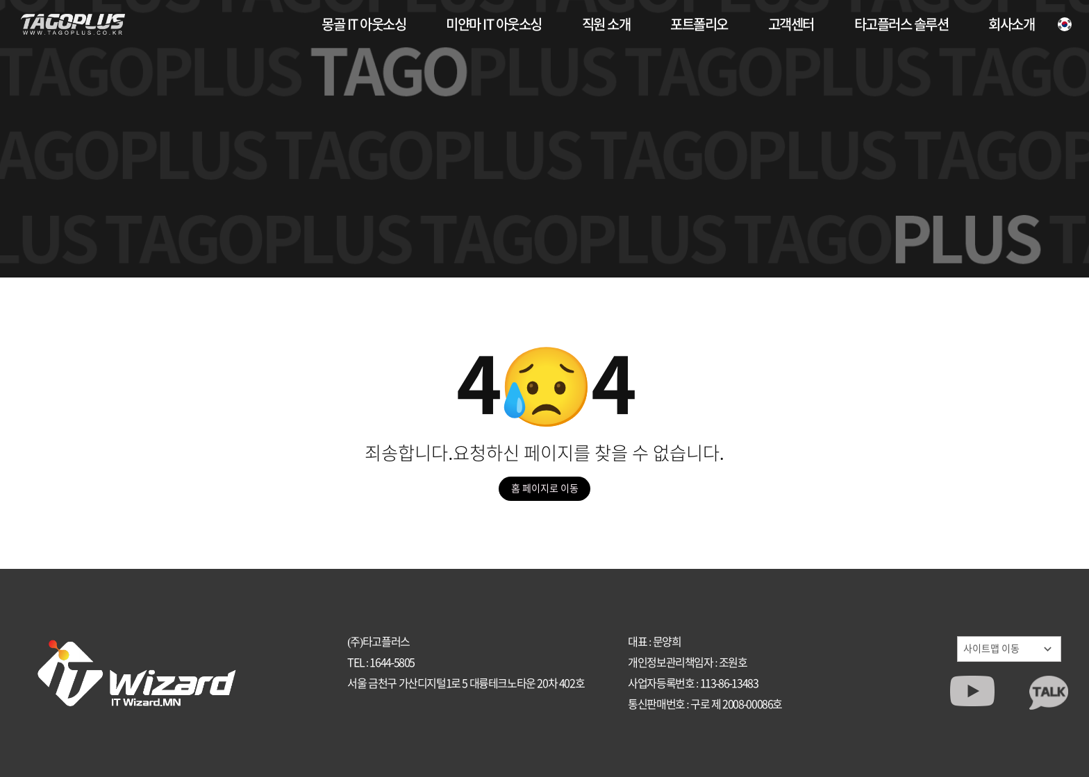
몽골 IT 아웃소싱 (364, 24)
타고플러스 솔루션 (901, 24)
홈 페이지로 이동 (545, 488)
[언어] (1064, 24)
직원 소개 (606, 24)
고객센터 (791, 24)
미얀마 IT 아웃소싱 (494, 24)
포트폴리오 (699, 24)
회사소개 (1011, 24)
